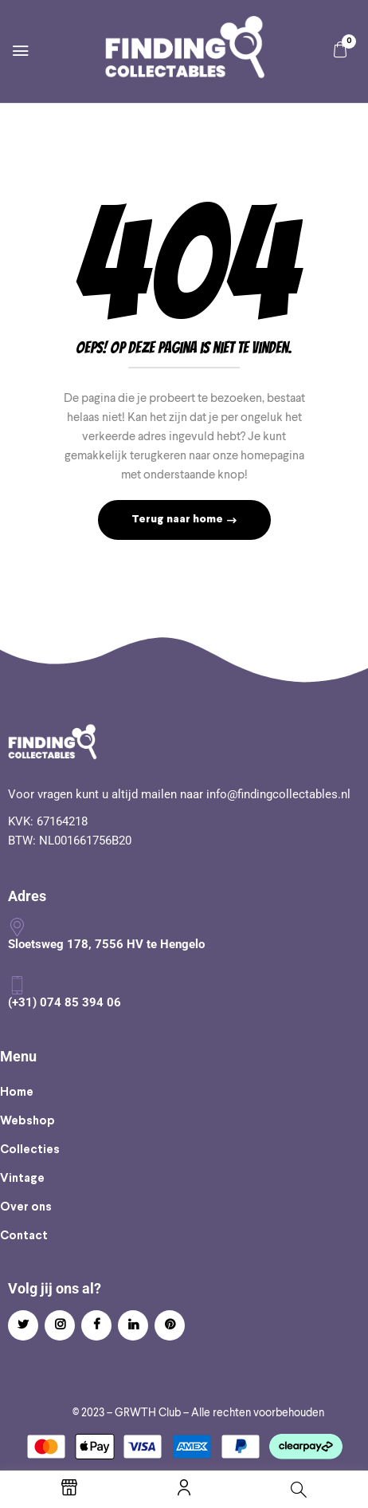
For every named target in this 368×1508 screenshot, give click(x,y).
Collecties (30, 1150)
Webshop (27, 1121)
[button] (340, 50)
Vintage (22, 1178)
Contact (24, 1236)
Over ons (26, 1207)
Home (16, 1092)
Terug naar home (178, 519)
